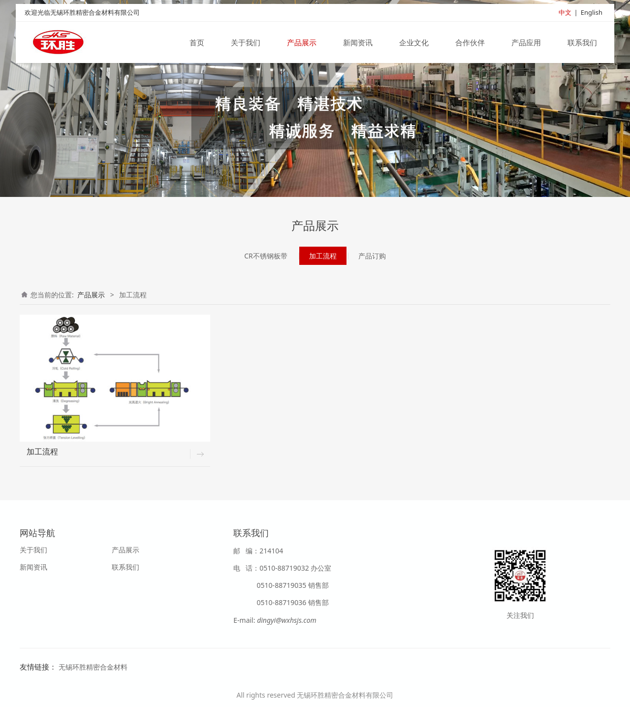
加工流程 (323, 255)
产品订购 (372, 255)
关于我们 (245, 43)
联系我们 (582, 43)
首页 (196, 43)
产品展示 (301, 43)
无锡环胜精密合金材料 (93, 667)
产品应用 (526, 43)
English (591, 13)
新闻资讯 (358, 43)
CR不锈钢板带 (265, 255)
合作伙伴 (470, 43)
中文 (565, 13)
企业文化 (414, 43)
